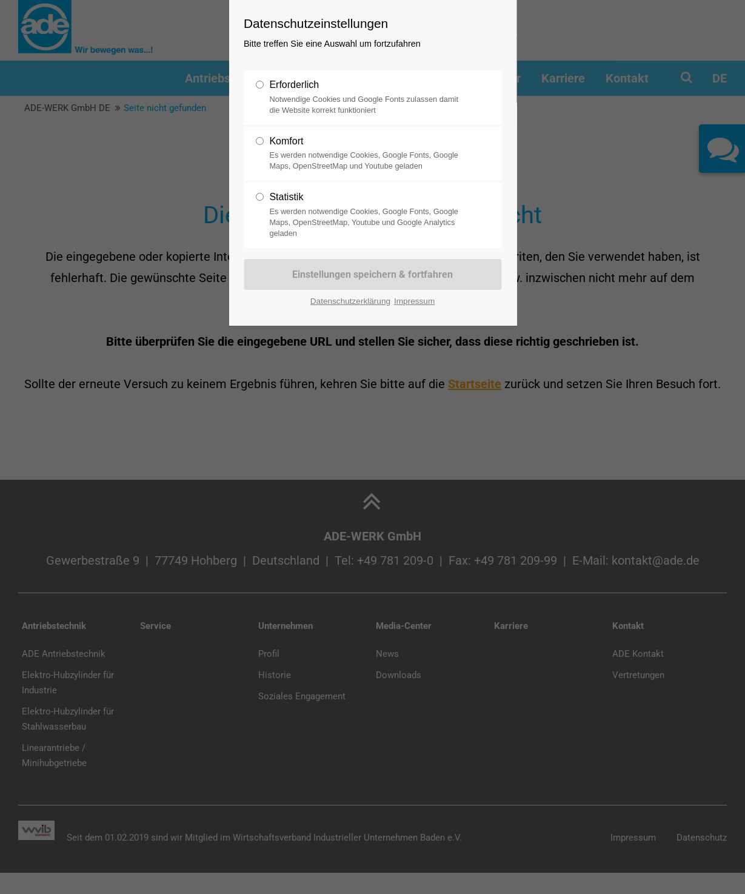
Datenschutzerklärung (350, 301)
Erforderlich (367, 97)
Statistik (367, 215)
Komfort (367, 154)
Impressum (414, 301)
